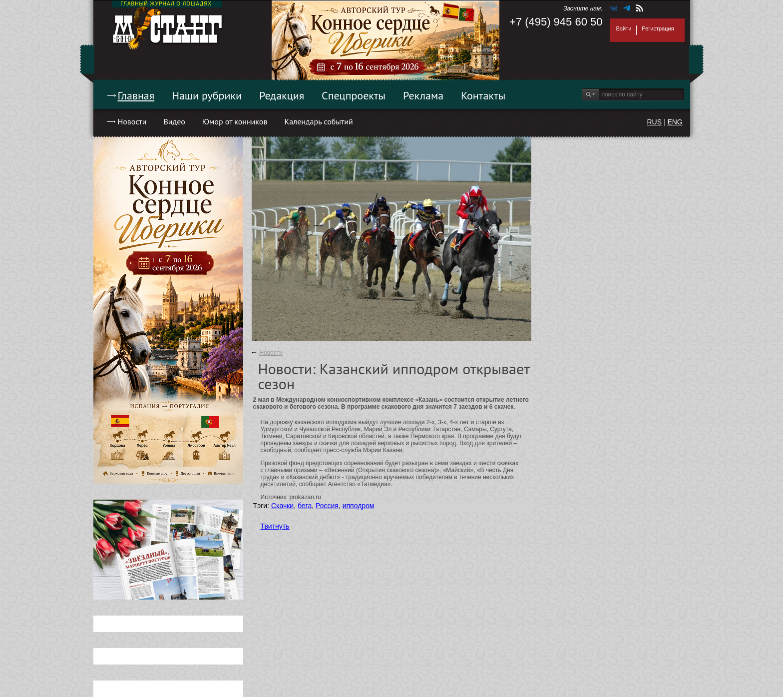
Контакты (483, 95)
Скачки (282, 506)
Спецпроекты (354, 95)
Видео (174, 121)
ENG (674, 122)
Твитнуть (275, 526)
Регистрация (658, 28)
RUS (654, 122)
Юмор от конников (235, 121)
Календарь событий (318, 121)
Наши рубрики (207, 95)
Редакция (281, 95)
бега (305, 506)
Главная (136, 95)
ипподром (359, 506)
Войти (624, 28)
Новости (132, 121)
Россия (327, 506)
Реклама (423, 95)
